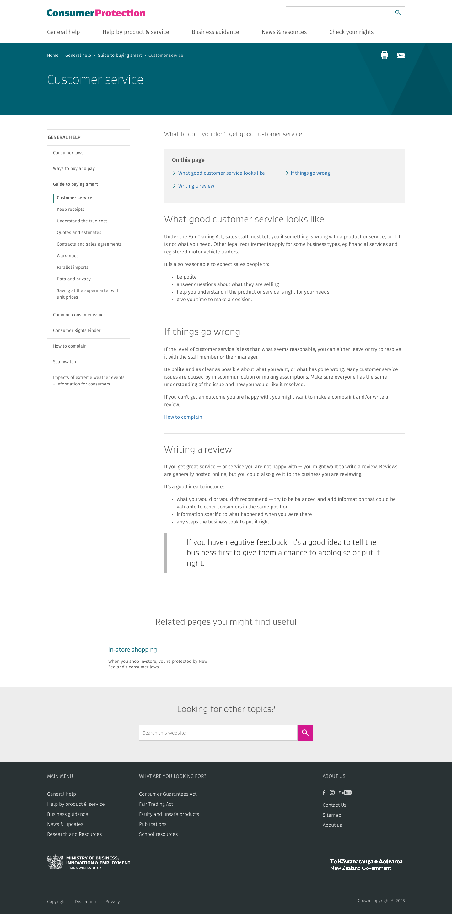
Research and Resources (74, 834)
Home (53, 55)
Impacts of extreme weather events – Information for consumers (89, 380)
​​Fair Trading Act (156, 804)
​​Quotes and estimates (79, 233)
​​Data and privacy (74, 279)
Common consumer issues (79, 315)
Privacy (112, 902)
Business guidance (67, 814)
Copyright (56, 902)
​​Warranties (68, 256)
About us (332, 825)
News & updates (65, 824)
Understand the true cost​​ (82, 221)
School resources (158, 834)
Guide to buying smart (120, 55)
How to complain (183, 417)
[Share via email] (401, 55)
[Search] (398, 12)
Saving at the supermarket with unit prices (88, 294)
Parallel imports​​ (73, 267)
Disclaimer (85, 902)
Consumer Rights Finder (76, 330)
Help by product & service (76, 804)
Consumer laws (68, 153)
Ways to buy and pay (74, 169)
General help (78, 55)
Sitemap (332, 815)
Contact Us (334, 805)
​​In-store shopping (132, 649)
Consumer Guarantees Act (167, 794)
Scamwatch (64, 362)
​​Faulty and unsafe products (169, 814)
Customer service (74, 198)
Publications (152, 824)
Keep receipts (70, 209)
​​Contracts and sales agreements (89, 244)
